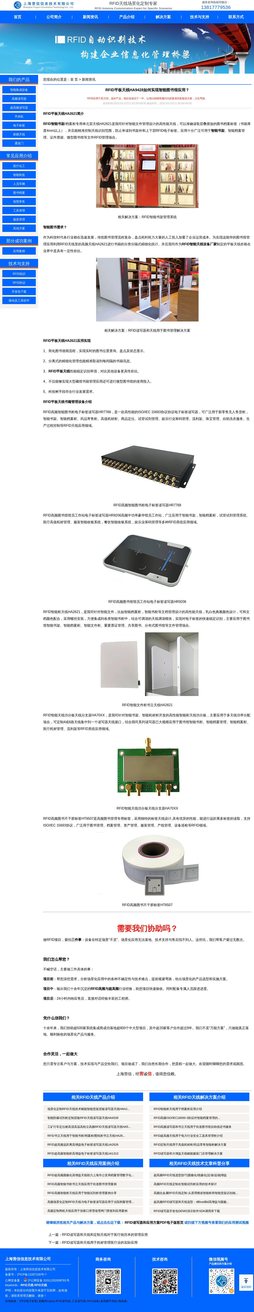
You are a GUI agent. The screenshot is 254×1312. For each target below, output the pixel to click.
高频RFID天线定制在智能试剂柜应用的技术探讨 (185, 1184)
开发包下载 (19, 291)
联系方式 (236, 17)
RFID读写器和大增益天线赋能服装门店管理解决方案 (188, 1153)
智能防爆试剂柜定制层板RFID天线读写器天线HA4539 (82, 1118)
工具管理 (19, 210)
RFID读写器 (63, 1301)
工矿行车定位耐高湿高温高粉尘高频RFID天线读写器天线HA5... (89, 1126)
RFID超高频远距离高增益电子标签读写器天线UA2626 (82, 1144)
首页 (17, 17)
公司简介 (54, 17)
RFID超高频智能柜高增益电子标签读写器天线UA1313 (82, 1153)
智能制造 (19, 175)
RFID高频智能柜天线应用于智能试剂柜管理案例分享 (82, 1193)
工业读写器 (79, 1301)
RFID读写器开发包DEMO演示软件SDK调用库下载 (187, 1211)
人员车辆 (19, 183)
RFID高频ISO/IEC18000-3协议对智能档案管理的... (187, 1118)
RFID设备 (93, 1301)
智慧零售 (19, 201)
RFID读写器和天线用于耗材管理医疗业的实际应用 (100, 1242)
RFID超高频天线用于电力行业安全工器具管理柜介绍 (188, 1135)
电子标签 (19, 125)
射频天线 (19, 134)
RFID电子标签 (28, 1301)
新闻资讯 (90, 17)
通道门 (19, 143)
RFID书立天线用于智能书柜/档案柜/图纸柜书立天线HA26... (86, 1135)
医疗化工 (19, 166)
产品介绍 (126, 17)
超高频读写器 (19, 107)
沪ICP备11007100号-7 (32, 1274)
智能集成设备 (19, 89)
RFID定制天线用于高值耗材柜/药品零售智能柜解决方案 (190, 1144)
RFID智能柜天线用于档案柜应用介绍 (178, 1109)
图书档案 (19, 192)
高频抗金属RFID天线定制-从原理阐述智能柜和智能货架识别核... (196, 1193)
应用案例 (19, 251)
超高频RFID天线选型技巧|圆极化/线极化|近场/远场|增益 (190, 1175)
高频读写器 (19, 98)
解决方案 (163, 17)
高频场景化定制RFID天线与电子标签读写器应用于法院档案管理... (90, 1202)
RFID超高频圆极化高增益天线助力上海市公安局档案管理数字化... (90, 1175)
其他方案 (19, 228)
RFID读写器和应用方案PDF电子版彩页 (154, 1222)
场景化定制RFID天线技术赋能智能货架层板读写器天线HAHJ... (88, 1109)
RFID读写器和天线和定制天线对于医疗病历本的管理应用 (105, 1234)
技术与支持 (199, 17)
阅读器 (122, 1301)
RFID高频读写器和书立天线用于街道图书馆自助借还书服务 (193, 1126)
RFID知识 (19, 273)
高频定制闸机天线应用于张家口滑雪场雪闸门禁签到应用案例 (87, 1210)
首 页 (74, 79)
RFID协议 (19, 282)
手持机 (19, 116)
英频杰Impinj (46, 1301)
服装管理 (19, 219)
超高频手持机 (108, 1301)
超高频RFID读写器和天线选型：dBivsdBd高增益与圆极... (191, 1202)
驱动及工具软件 (19, 300)
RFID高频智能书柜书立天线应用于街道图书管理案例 (82, 1184)
